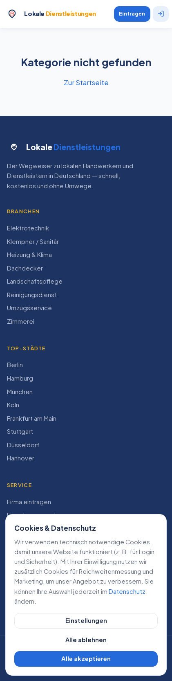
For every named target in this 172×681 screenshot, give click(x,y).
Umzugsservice (29, 307)
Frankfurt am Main (31, 418)
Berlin (15, 364)
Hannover (20, 458)
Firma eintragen (29, 501)
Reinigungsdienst (32, 294)
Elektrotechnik (28, 228)
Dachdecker (25, 268)
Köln (13, 404)
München (20, 391)
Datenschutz (127, 591)
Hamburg (20, 378)
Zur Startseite (86, 82)
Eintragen (132, 13)
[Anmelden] (160, 14)
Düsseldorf (23, 445)
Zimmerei (20, 321)
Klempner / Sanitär (33, 241)
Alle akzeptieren (86, 658)
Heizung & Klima (29, 254)
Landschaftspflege (35, 281)
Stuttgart (20, 431)
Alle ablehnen (86, 639)
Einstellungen (86, 620)
